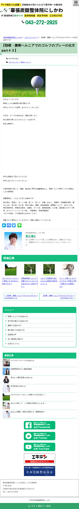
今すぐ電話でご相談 (39, 506)
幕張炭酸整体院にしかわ (12, 37)
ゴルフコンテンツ (31, 37)
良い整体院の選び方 (15, 339)
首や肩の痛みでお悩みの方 (18, 321)
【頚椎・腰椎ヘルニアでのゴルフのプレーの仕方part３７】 (21, 297)
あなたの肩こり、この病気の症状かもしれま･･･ (29, 403)
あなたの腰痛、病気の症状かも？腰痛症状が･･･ (29, 412)
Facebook (34, 29)
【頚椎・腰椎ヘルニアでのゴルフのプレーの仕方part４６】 (58, 297)
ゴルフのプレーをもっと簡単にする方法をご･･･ (29, 395)
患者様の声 (12, 335)
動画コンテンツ (26, 62)
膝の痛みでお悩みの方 (16, 330)
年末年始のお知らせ (18, 386)
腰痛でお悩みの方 (14, 325)
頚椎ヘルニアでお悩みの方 (18, 316)
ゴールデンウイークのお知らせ (22, 360)
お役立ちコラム (14, 344)
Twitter (39, 29)
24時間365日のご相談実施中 (21, 369)
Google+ (44, 29)
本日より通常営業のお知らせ (22, 377)
